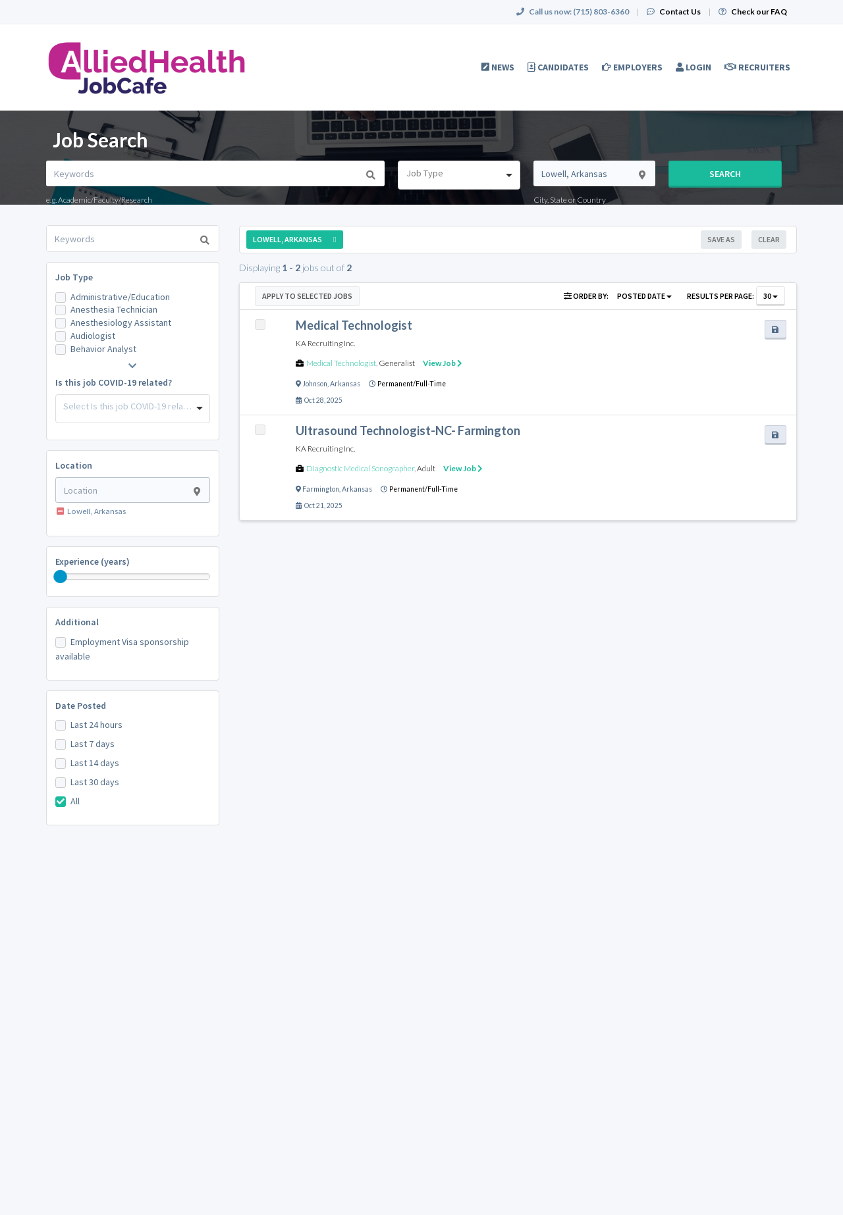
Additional (77, 622)
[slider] (60, 576)
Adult (426, 468)
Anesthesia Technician (113, 309)
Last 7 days (92, 744)
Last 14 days (94, 763)
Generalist (397, 363)
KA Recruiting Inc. (325, 343)
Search (725, 174)
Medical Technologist (341, 363)
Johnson (314, 384)
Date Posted (80, 705)
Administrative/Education (120, 297)
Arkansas (345, 384)
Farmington (320, 489)
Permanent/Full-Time (411, 384)
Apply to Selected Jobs (307, 296)
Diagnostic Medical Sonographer (360, 468)
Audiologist (92, 336)
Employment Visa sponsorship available (122, 649)
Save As (721, 239)
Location (73, 465)
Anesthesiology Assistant (120, 322)
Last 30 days (94, 782)
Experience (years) (92, 561)
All (75, 801)
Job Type (74, 277)
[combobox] (459, 175)
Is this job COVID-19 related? (113, 382)
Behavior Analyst (103, 349)
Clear (769, 239)
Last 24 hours (96, 725)
